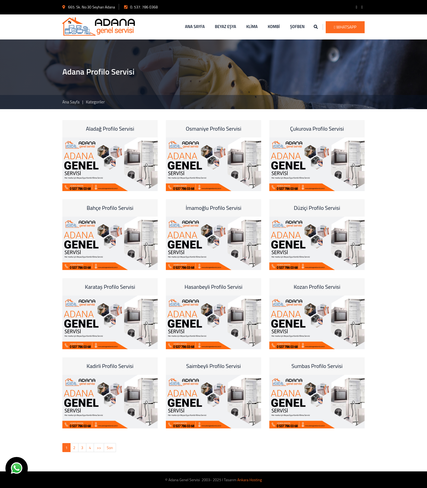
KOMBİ (274, 26)
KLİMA (252, 26)
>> (99, 447)
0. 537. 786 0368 (141, 7)
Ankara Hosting (249, 480)
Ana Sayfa (71, 102)
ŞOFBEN (297, 26)
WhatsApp (345, 27)
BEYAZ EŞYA (225, 26)
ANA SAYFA (195, 26)
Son (110, 447)
